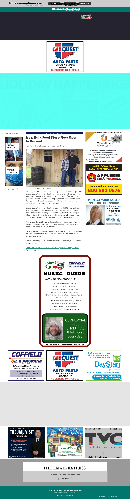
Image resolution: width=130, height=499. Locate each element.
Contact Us (61, 496)
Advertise (69, 496)
